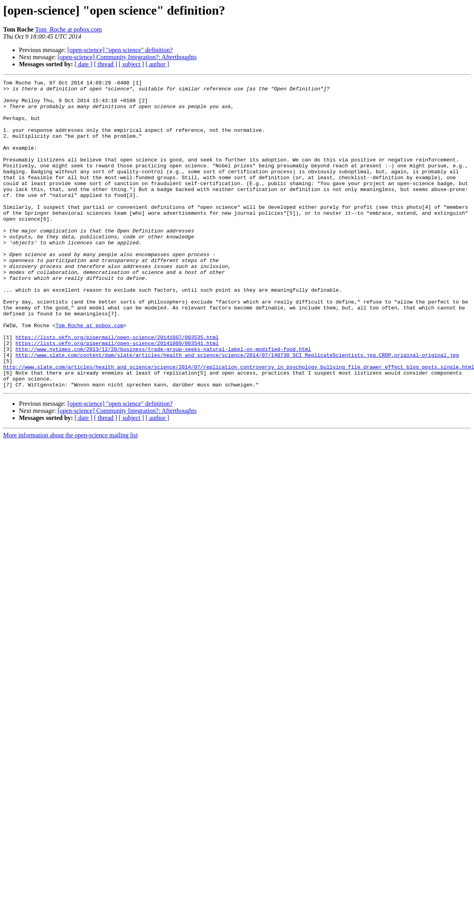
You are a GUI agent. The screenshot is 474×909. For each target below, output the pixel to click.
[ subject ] (131, 64)
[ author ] (157, 64)
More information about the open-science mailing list (70, 496)
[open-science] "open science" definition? (120, 50)
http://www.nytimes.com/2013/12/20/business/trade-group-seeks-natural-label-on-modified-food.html (163, 403)
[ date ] (83, 64)
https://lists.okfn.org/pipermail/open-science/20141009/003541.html (117, 396)
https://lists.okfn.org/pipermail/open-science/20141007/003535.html (117, 389)
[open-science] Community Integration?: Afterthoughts (127, 57)
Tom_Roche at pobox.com (68, 29)
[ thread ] (105, 64)
